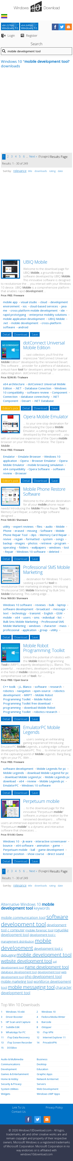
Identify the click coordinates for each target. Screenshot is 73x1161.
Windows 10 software (31, 551)
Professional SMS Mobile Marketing (46, 569)
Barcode (46, 1022)
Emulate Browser (29, 456)
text (6, 613)
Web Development (47, 1089)
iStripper (46, 1027)
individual (49, 617)
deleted (54, 551)
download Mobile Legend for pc (48, 773)
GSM (59, 613)
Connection (10, 396)
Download (20, 334)
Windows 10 (11, 841)
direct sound (55, 854)
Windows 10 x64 (15, 1011)
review (31, 781)
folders (23, 547)
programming (12, 707)
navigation (23, 691)
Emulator (9, 456)
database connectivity (35, 396)
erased (19, 531)
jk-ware (27, 841)
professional (11, 630)
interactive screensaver (51, 841)
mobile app (10, 302)
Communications (10, 1064)
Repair (9, 551)
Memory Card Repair (53, 535)
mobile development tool (44, 954)
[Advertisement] (36, 112)
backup (7, 543)
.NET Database (44, 401)
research (56, 687)
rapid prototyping (14, 314)
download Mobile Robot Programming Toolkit (29, 710)
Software (46, 531)
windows (55, 547)
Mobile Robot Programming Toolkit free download (27, 701)
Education (42, 1069)
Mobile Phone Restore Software (44, 491)
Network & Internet (48, 1079)
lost (66, 547)
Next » (33, 156)
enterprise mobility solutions (48, 314)
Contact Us (19, 1111)
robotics (8, 691)
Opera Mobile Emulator (45, 417)
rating (52, 171)
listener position (13, 854)
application (29, 630)
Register (31, 35)
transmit (35, 613)
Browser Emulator (44, 461)
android (23, 327)
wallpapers (39, 547)
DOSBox (12, 1047)
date (60, 171)
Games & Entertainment (15, 1074)
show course (35, 854)
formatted (32, 539)
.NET (18, 388)
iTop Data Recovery (18, 1037)
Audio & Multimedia (12, 1059)
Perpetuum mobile (41, 801)
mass (63, 626)
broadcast (43, 609)
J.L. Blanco (25, 687)
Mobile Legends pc (51, 781)
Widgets (5, 1094)
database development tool (19, 972)
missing (32, 531)
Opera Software (39, 469)
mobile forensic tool (39, 930)
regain (18, 539)
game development (51, 850)
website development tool (26, 961)
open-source (42, 691)
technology (19, 613)
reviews (40, 605)
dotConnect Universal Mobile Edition (44, 345)
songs (60, 539)
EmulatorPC (10, 785)
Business (42, 1059)
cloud (43, 302)
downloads (40, 171)
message (59, 609)
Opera (24, 461)
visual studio (29, 302)
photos (33, 543)
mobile (7, 617)
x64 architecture (14, 384)
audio (49, 526)
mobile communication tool (23, 917)
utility (6, 526)
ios (25, 306)
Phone (7, 531)
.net (5, 323)
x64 (17, 617)
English (48, 613)
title (30, 171)
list (60, 617)
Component (59, 392)
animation (43, 845)
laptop (61, 605)
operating (9, 547)
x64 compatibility (14, 469)
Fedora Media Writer (53, 1017)
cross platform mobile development (34, 310)
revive (7, 539)
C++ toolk (9, 687)
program (60, 543)
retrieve (46, 543)
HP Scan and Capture (18, 1022)
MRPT (28, 695)
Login (11, 35)
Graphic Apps (44, 1074)
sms (36, 617)
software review (38, 392)
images (20, 543)
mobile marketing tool (17, 981)
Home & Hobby (9, 1079)
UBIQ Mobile (35, 262)
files (39, 526)
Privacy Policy (54, 1107)
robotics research (45, 712)
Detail (6, 334)
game (56, 845)
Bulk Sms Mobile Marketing (20, 621)
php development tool (43, 976)
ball (33, 850)
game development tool (47, 967)
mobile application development (24, 319)
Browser (21, 473)
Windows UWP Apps (48, 1094)
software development (18, 609)
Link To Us (18, 1107)
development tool (49, 972)
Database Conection (38, 388)
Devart (26, 401)
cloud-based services (44, 306)
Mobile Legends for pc (51, 769)
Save (35, 334)
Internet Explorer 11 (54, 1037)
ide (63, 310)
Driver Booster (14, 1017)
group (43, 630)
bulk (51, 605)
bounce (8, 845)
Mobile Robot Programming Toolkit (44, 648)
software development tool (34, 920)
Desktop (42, 1064)
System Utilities (9, 1089)
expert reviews (23, 526)
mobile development (24, 323)
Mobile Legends (13, 773)
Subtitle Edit (12, 1027)
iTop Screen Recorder (19, 1042)
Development (9, 1069)
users (27, 617)
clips (33, 535)
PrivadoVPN (50, 1042)
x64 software (25, 845)
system (48, 539)
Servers (41, 1084)
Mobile (60, 526)
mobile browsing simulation (45, 465)
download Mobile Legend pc (23, 777)
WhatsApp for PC (16, 1032)
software (41, 687)
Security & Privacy (11, 1084)
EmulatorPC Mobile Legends (41, 729)
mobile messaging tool (31, 987)
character (50, 626)
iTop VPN (48, 1032)
